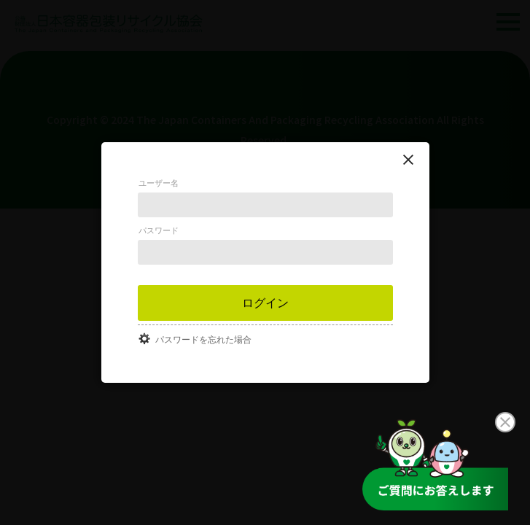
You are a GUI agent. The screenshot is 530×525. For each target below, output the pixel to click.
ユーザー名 (159, 183)
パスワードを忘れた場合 (203, 340)
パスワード (159, 230)
